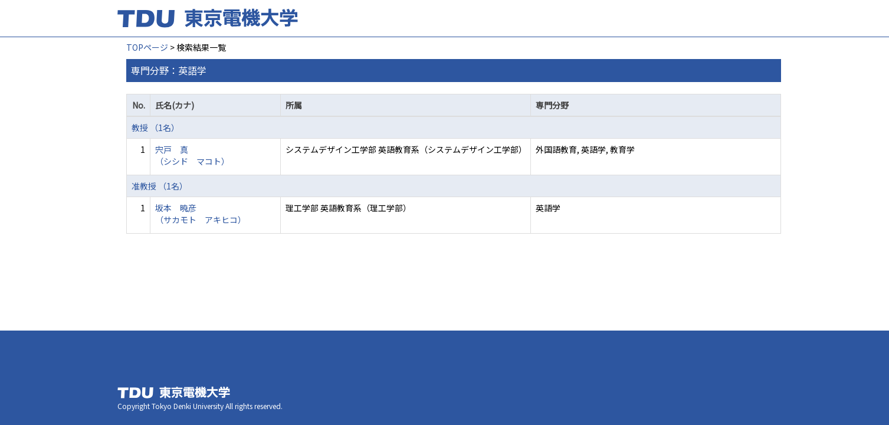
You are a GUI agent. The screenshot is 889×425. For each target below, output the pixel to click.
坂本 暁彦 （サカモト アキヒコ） (200, 213)
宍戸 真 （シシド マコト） (192, 155)
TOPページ (147, 47)
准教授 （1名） (160, 186)
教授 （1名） (155, 127)
